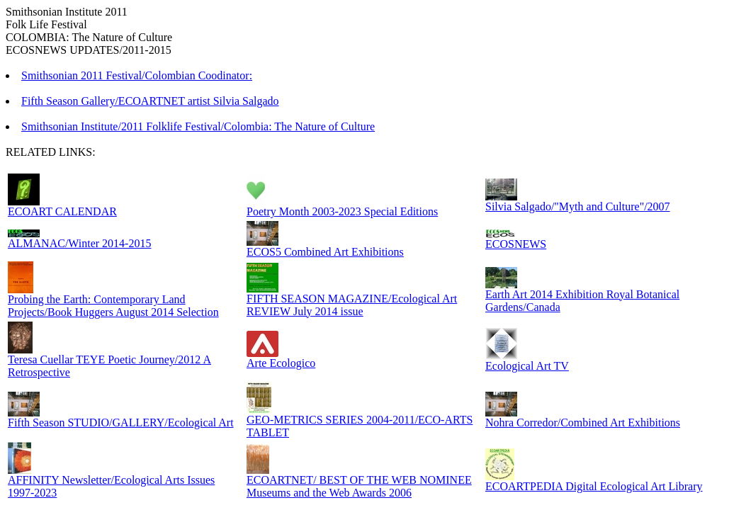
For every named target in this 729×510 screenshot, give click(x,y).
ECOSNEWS (515, 244)
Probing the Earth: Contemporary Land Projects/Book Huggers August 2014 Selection (113, 305)
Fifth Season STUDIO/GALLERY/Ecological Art (121, 422)
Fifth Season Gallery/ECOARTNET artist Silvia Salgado (150, 101)
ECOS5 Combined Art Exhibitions (325, 252)
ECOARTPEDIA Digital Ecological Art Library (594, 486)
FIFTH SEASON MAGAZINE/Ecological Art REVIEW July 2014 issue (352, 305)
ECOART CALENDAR (62, 211)
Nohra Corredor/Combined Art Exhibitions (582, 422)
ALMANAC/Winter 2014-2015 (79, 243)
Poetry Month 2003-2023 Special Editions (342, 211)
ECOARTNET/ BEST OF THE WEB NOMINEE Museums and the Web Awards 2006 (359, 486)
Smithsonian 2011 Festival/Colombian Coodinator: (136, 75)
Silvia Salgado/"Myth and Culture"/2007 (577, 206)
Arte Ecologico (281, 363)
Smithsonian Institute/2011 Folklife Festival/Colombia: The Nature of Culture (198, 126)
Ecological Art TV (527, 366)
